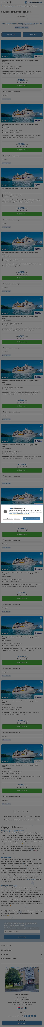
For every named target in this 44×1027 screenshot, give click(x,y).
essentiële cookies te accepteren (19, 513)
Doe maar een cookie (31, 519)
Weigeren (17, 519)
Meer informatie (8, 519)
